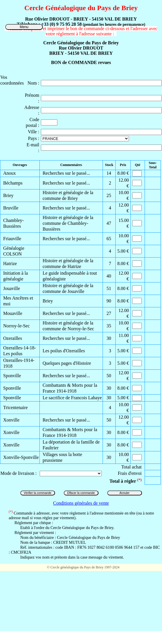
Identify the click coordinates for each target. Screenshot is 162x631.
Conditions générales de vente (81, 503)
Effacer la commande (81, 493)
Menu (24, 27)
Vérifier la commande (37, 493)
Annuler (124, 493)
